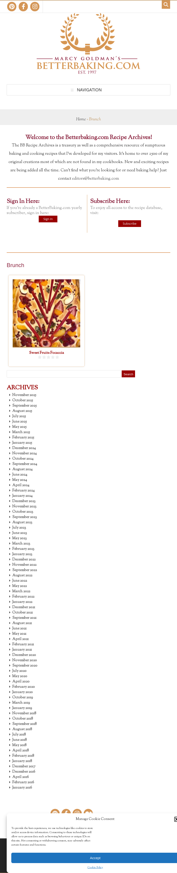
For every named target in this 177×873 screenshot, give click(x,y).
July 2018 (19, 734)
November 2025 (24, 395)
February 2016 (23, 782)
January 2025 (22, 443)
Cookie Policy (95, 867)
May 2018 (19, 745)
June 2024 (19, 474)
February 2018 (23, 756)
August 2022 (22, 575)
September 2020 (24, 665)
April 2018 (20, 750)
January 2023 (22, 554)
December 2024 (24, 448)
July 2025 (19, 416)
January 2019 (22, 708)
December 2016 (23, 772)
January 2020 (22, 692)
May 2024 (19, 480)
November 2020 (24, 660)
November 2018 (24, 713)
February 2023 (23, 549)
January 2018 (22, 761)
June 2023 (19, 533)
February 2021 (23, 644)
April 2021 (20, 639)
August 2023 (22, 522)
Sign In (48, 219)
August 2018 (22, 729)
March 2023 (21, 543)
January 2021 (22, 650)
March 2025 (21, 432)
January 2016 (22, 787)
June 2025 (19, 421)
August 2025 (22, 411)
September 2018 (24, 724)
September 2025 (24, 405)
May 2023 (19, 538)
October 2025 (22, 400)
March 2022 (21, 591)
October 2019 (22, 697)
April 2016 (20, 777)
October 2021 (22, 612)
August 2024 (22, 469)
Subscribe (129, 223)
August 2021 (22, 623)
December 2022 (23, 559)
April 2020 (21, 681)
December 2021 (23, 607)
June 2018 (19, 740)
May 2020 (19, 676)
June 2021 (19, 628)
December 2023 (23, 501)
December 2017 (23, 766)
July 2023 (19, 527)
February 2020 (23, 687)
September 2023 (24, 517)
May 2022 (19, 586)
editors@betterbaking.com (95, 179)
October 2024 (22, 459)
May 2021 (19, 634)
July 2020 (19, 671)
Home (81, 119)
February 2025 (23, 437)
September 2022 (24, 570)
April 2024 (20, 485)
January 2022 (22, 602)
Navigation (89, 89)
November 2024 (24, 453)
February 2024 (23, 490)
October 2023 (22, 512)
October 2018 (22, 718)
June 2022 (19, 581)
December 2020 (24, 655)
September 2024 (24, 464)
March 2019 (21, 703)
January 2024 (22, 496)
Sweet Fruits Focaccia (46, 353)
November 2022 (24, 565)
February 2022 (23, 596)
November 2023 (24, 506)
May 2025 (19, 427)
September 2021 (24, 618)
